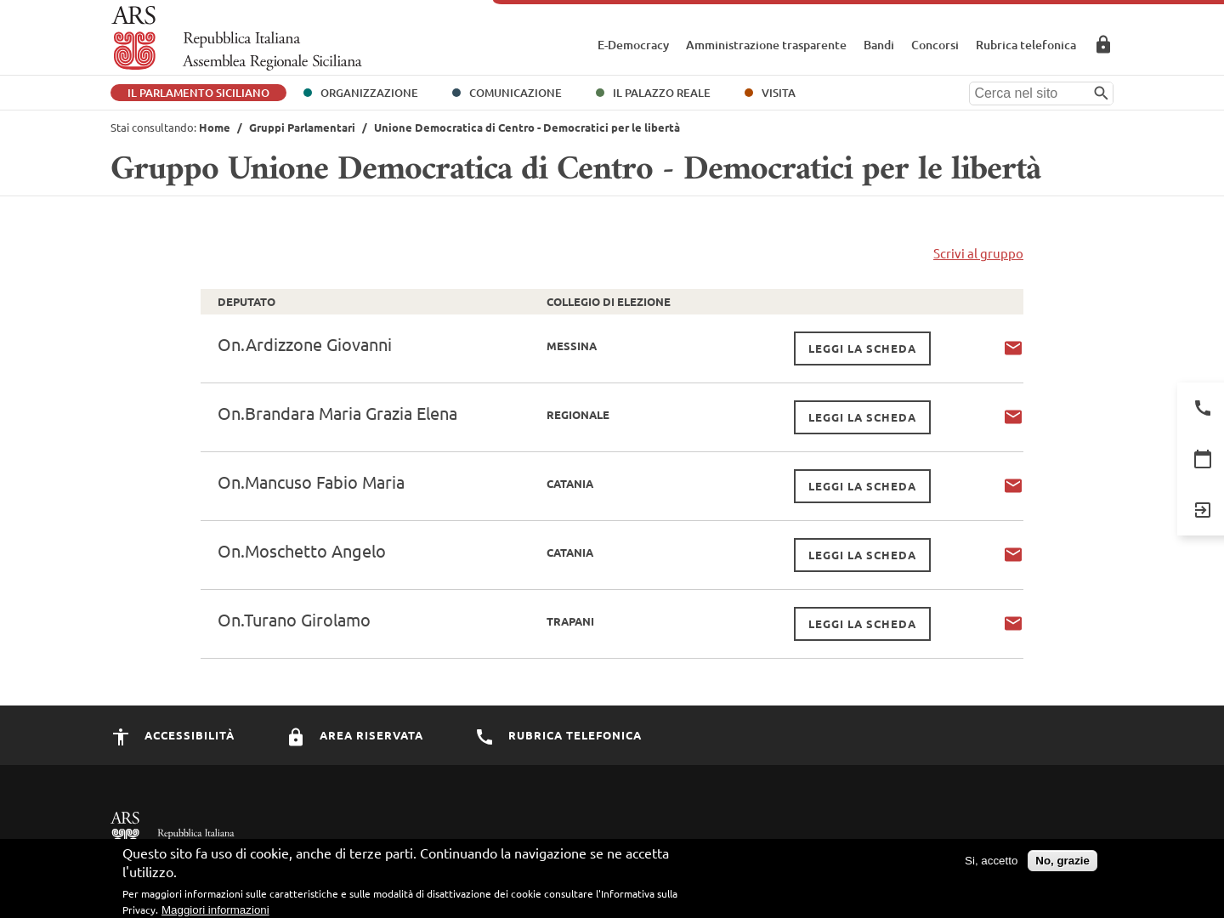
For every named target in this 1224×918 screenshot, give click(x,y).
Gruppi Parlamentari (302, 127)
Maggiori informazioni (215, 910)
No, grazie (1062, 860)
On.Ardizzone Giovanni (305, 343)
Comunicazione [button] (515, 92)
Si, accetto (991, 860)
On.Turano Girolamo (294, 619)
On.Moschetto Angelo (302, 550)
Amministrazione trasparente (766, 45)
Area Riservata (1103, 44)
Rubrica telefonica (1026, 45)
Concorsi (935, 45)
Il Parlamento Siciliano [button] (198, 92)
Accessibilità (172, 735)
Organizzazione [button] (369, 92)
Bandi (879, 45)
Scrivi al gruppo (978, 253)
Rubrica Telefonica (558, 735)
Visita (779, 92)
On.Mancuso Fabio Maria (311, 481)
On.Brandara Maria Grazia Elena (337, 412)
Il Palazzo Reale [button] (662, 92)
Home (214, 127)
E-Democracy (633, 45)
